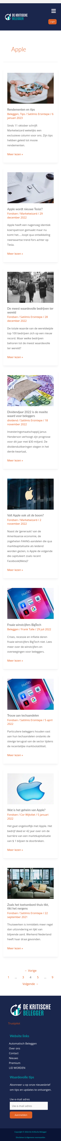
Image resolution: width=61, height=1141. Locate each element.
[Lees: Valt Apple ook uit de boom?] (30, 494)
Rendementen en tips (21, 109)
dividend (12, 420)
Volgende (30, 984)
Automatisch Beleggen (23, 1043)
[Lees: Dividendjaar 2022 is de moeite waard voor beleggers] (30, 390)
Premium (14, 1063)
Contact (14, 1053)
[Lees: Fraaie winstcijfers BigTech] (30, 603)
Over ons (14, 1048)
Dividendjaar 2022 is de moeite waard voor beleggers (27, 414)
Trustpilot (14, 1023)
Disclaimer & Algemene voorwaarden (30, 1137)
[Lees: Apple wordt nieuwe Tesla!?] (30, 187)
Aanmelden (21, 1115)
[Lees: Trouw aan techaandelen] (30, 694)
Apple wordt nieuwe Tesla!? (25, 209)
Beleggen (13, 114)
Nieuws (13, 1058)
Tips (22, 114)
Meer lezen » (15, 154)
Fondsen (12, 213)
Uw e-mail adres (20, 1099)
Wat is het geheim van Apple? (26, 810)
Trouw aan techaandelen (23, 715)
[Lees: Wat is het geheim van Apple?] (30, 788)
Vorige (31, 970)
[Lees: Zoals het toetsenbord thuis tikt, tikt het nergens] (30, 883)
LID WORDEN (17, 1067)
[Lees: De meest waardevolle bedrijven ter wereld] (30, 287)
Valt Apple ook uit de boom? (25, 515)
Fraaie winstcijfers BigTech (24, 625)
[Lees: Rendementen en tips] (30, 88)
